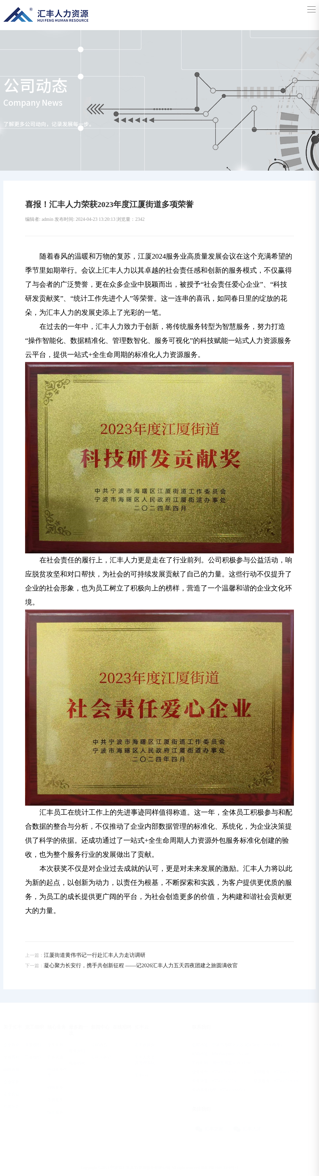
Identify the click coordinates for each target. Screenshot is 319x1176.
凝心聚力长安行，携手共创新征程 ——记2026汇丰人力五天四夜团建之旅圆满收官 (131, 965)
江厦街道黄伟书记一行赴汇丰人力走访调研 (85, 955)
